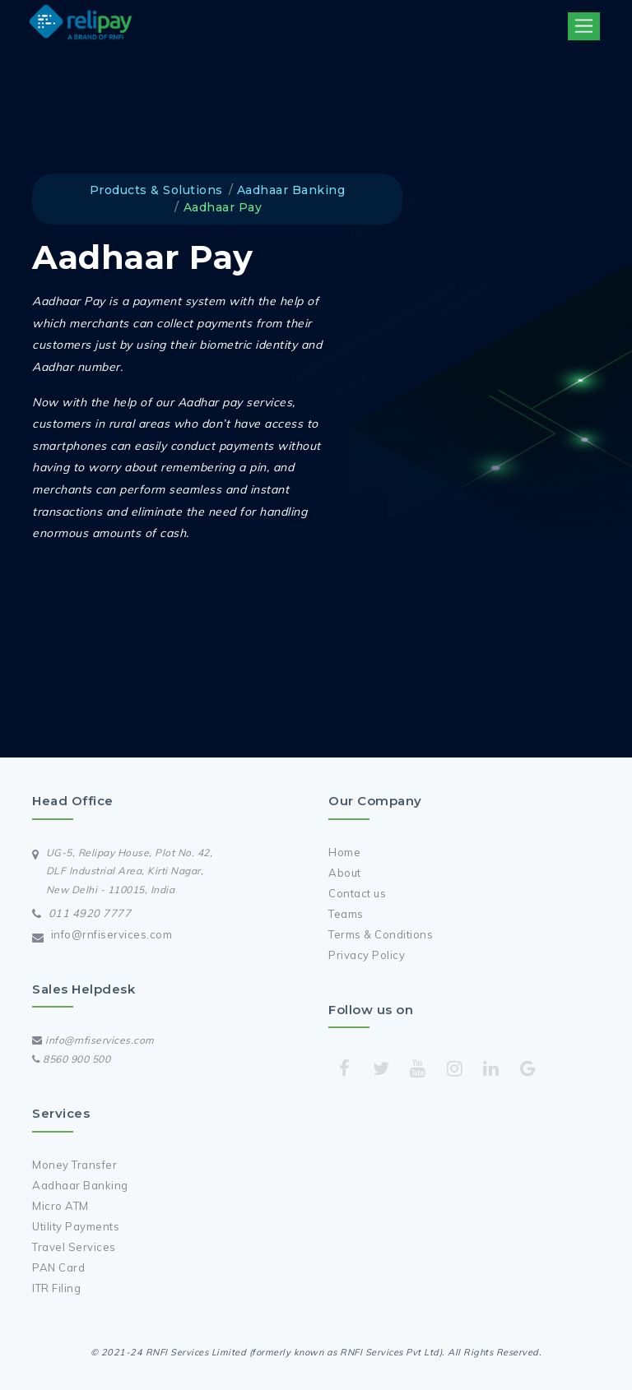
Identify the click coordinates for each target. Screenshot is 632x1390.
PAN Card (58, 1267)
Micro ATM (60, 1205)
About (344, 872)
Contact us (357, 893)
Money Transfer (74, 1164)
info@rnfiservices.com (112, 934)
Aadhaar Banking (80, 1185)
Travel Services (74, 1246)
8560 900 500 (71, 1059)
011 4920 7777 (90, 913)
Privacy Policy (366, 954)
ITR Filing (56, 1288)
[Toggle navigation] (584, 26)
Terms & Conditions (380, 934)
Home (344, 852)
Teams (346, 913)
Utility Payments (75, 1226)
